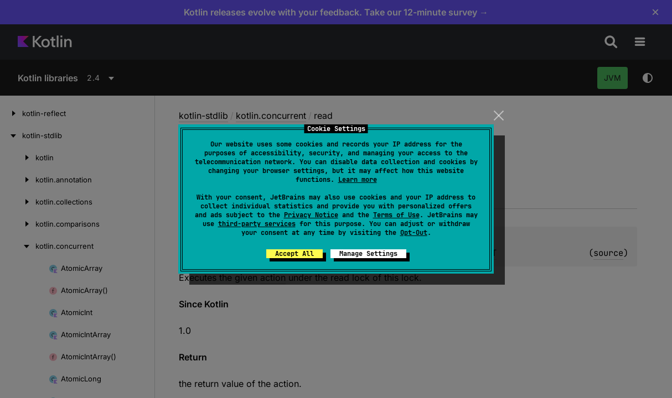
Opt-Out (413, 232)
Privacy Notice (311, 215)
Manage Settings (368, 253)
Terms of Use (396, 215)
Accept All (294, 253)
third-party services (257, 223)
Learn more (357, 179)
